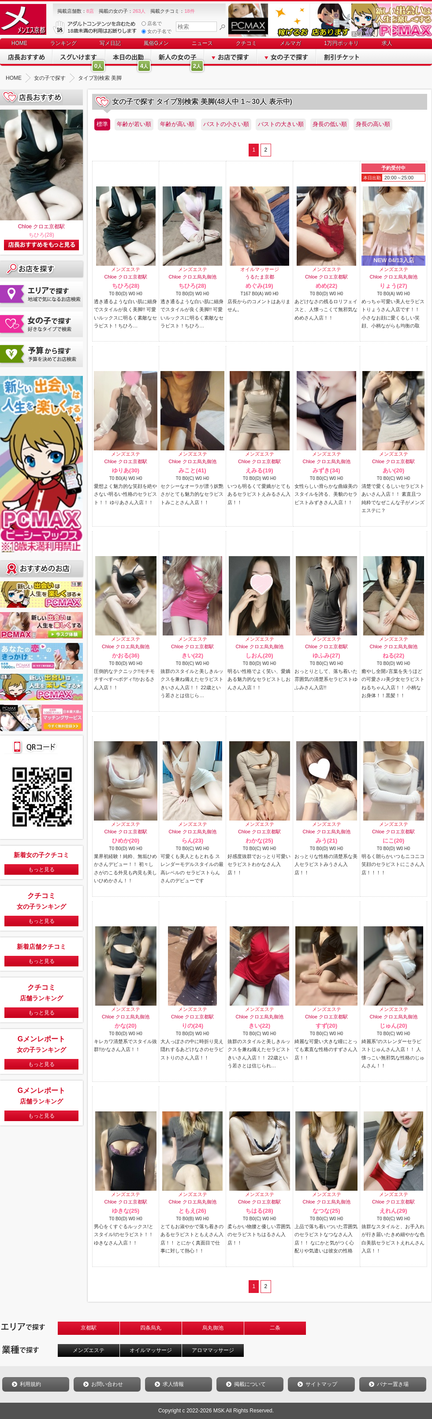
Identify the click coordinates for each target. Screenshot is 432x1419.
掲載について (250, 1384)
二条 (275, 1328)
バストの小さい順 (226, 124)
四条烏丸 (150, 1328)
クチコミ (246, 43)
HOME (19, 43)
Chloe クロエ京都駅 (41, 226)
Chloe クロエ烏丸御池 (192, 276)
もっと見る (41, 869)
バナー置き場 (393, 1384)
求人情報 (173, 1384)
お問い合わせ (107, 1384)
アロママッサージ (213, 1350)
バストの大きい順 (281, 124)
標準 (102, 124)
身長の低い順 (330, 124)
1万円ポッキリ (341, 43)
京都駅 (89, 1328)
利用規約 (30, 1384)
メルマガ (290, 43)
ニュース (202, 43)
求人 (387, 43)
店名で (152, 23)
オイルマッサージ (151, 1350)
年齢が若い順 (134, 124)
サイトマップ (321, 1384)
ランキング (63, 43)
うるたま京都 (259, 276)
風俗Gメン (156, 43)
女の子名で (156, 31)
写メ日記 (110, 43)
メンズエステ (88, 1350)
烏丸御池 (212, 1328)
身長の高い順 (373, 124)
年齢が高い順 (177, 124)
